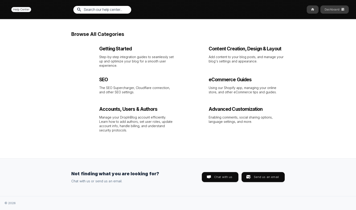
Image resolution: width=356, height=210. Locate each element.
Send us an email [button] (266, 177)
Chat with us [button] (223, 177)
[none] (19, 9)
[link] (123, 56)
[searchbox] (102, 10)
